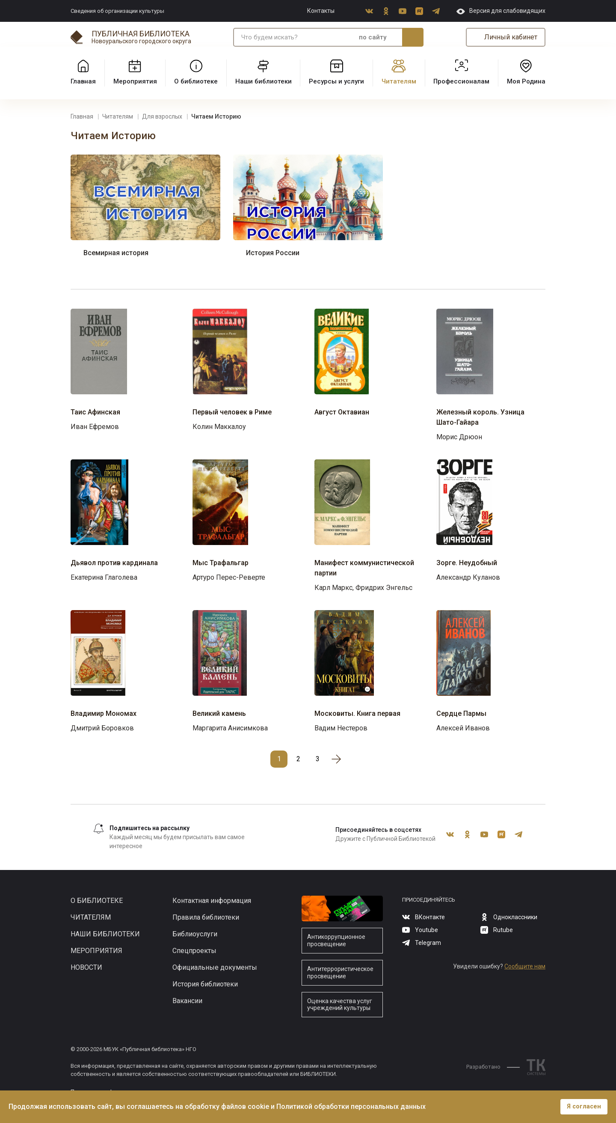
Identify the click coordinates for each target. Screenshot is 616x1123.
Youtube (402, 11)
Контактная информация (211, 901)
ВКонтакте (369, 11)
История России (272, 253)
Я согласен (584, 1106)
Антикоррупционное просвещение (336, 940)
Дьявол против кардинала (114, 563)
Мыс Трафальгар (220, 563)
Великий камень (219, 713)
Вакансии (187, 1001)
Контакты (321, 10)
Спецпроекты (194, 951)
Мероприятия (96, 951)
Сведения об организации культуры (117, 11)
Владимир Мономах (103, 713)
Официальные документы (214, 967)
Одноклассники (385, 11)
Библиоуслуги (194, 934)
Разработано (493, 1066)
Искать (413, 37)
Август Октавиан (341, 412)
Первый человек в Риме (232, 412)
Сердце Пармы (461, 713)
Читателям (91, 917)
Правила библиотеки (205, 917)
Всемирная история (115, 253)
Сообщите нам (524, 966)
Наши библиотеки (105, 934)
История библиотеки (205, 984)
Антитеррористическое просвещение (340, 972)
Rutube (419, 11)
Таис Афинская (95, 412)
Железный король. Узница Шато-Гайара (480, 417)
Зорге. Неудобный (466, 563)
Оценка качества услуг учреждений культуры (339, 1005)
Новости (86, 967)
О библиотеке (97, 901)
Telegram (435, 11)
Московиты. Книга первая (357, 713)
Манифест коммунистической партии (364, 568)
